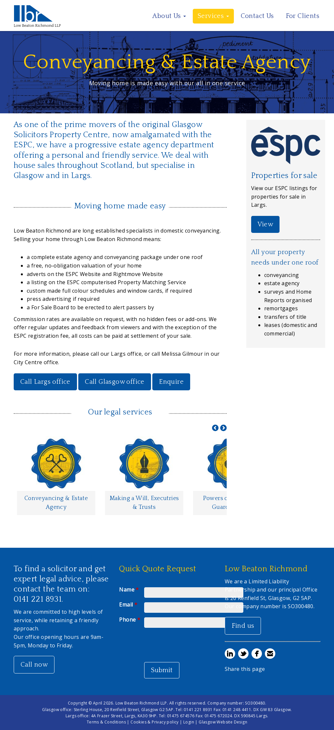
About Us (169, 16)
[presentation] (193, 645)
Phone (129, 619)
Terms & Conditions (106, 722)
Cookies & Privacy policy (154, 722)
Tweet (243, 653)
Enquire (171, 381)
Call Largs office (45, 381)
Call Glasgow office (114, 381)
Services (213, 16)
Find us (243, 625)
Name (129, 589)
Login (188, 722)
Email (128, 604)
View (265, 224)
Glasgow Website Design (223, 722)
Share (230, 653)
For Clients (302, 16)
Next (223, 428)
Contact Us (257, 16)
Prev (215, 428)
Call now (34, 664)
